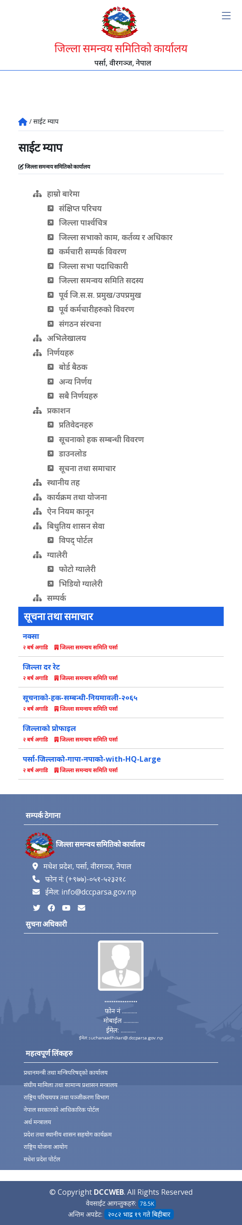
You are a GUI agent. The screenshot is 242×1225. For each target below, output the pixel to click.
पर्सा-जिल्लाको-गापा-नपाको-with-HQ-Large (92, 759)
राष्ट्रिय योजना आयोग (46, 1147)
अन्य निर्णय (70, 381)
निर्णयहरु (53, 352)
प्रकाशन (51, 410)
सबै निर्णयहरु (73, 395)
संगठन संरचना (74, 324)
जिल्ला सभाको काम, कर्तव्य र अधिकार (110, 237)
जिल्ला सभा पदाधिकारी (88, 266)
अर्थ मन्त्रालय (37, 1122)
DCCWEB (109, 1192)
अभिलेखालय (59, 338)
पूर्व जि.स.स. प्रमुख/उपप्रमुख (94, 295)
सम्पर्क (49, 598)
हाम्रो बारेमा (56, 193)
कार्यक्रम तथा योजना (70, 497)
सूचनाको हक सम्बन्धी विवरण (96, 439)
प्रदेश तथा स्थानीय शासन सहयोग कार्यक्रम (68, 1134)
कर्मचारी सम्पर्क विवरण (87, 251)
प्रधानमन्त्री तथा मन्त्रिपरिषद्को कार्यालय (66, 1073)
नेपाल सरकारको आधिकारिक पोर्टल (61, 1110)
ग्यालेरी (50, 554)
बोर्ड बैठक (68, 367)
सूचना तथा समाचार (82, 468)
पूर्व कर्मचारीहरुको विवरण (91, 309)
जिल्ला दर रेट (41, 667)
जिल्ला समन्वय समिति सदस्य (96, 280)
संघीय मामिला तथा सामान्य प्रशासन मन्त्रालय (71, 1085)
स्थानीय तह (56, 482)
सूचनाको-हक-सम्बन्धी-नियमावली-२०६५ (80, 697)
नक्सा (31, 636)
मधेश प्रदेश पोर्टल (42, 1159)
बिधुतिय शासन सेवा (69, 526)
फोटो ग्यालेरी (72, 569)
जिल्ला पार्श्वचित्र (78, 222)
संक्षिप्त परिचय (75, 208)
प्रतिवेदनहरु (70, 424)
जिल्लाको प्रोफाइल (49, 728)
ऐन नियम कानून (63, 511)
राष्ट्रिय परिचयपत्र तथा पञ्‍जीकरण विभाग (66, 1097)
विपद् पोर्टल (70, 540)
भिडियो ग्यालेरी (75, 583)
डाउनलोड (67, 453)
